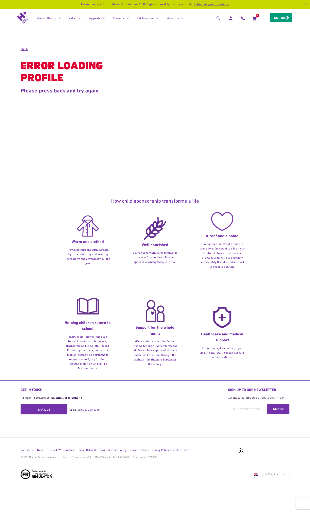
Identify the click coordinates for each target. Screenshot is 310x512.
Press (51, 445)
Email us (44, 409)
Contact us (27, 445)
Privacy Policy (159, 445)
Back (24, 49)
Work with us (66, 445)
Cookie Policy (181, 445)
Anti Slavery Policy (114, 445)
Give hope (276, 18)
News (40, 445)
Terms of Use (138, 445)
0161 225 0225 (90, 409)
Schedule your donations (211, 4)
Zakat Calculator (89, 445)
